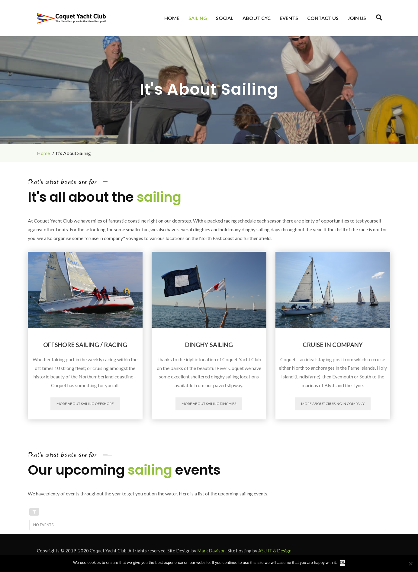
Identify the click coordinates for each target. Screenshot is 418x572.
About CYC (257, 18)
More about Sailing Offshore (85, 403)
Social (224, 18)
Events (289, 18)
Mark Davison (211, 550)
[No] (410, 564)
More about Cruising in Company (333, 403)
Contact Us (323, 18)
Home (171, 18)
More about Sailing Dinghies (209, 403)
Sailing (197, 18)
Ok (342, 562)
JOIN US (357, 18)
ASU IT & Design (274, 550)
